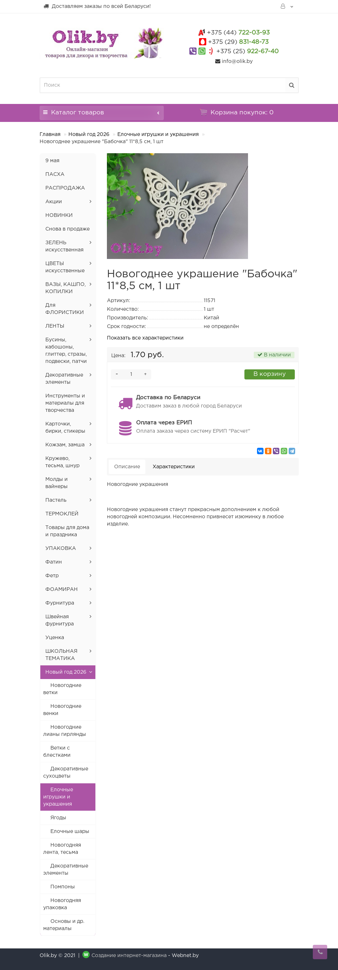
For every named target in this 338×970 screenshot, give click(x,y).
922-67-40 (247, 51)
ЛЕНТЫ (54, 326)
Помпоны (62, 887)
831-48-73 (238, 42)
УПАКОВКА (60, 548)
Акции (53, 202)
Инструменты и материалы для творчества (65, 403)
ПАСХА (54, 174)
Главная (50, 134)
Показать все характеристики (145, 338)
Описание (127, 467)
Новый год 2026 (88, 134)
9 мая (52, 161)
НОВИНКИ (59, 215)
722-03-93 (238, 33)
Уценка (54, 638)
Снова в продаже (67, 229)
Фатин (53, 562)
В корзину (269, 374)
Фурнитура (59, 603)
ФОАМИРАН (61, 589)
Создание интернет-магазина (129, 955)
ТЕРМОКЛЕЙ (61, 514)
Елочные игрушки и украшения (158, 134)
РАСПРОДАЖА (65, 188)
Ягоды (58, 818)
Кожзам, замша (65, 445)
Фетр (52, 576)
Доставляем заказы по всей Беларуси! (97, 6)
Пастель (56, 500)
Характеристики (174, 467)
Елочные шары (69, 831)
